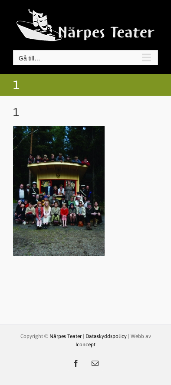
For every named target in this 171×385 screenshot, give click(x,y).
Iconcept (85, 344)
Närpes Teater (66, 336)
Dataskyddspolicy (106, 336)
